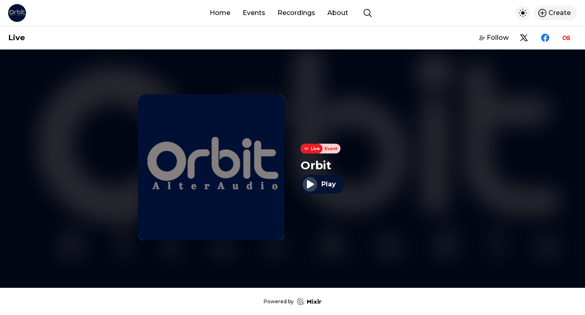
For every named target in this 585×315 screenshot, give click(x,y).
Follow (494, 37)
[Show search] (367, 13)
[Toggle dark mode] (523, 13)
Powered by (292, 301)
